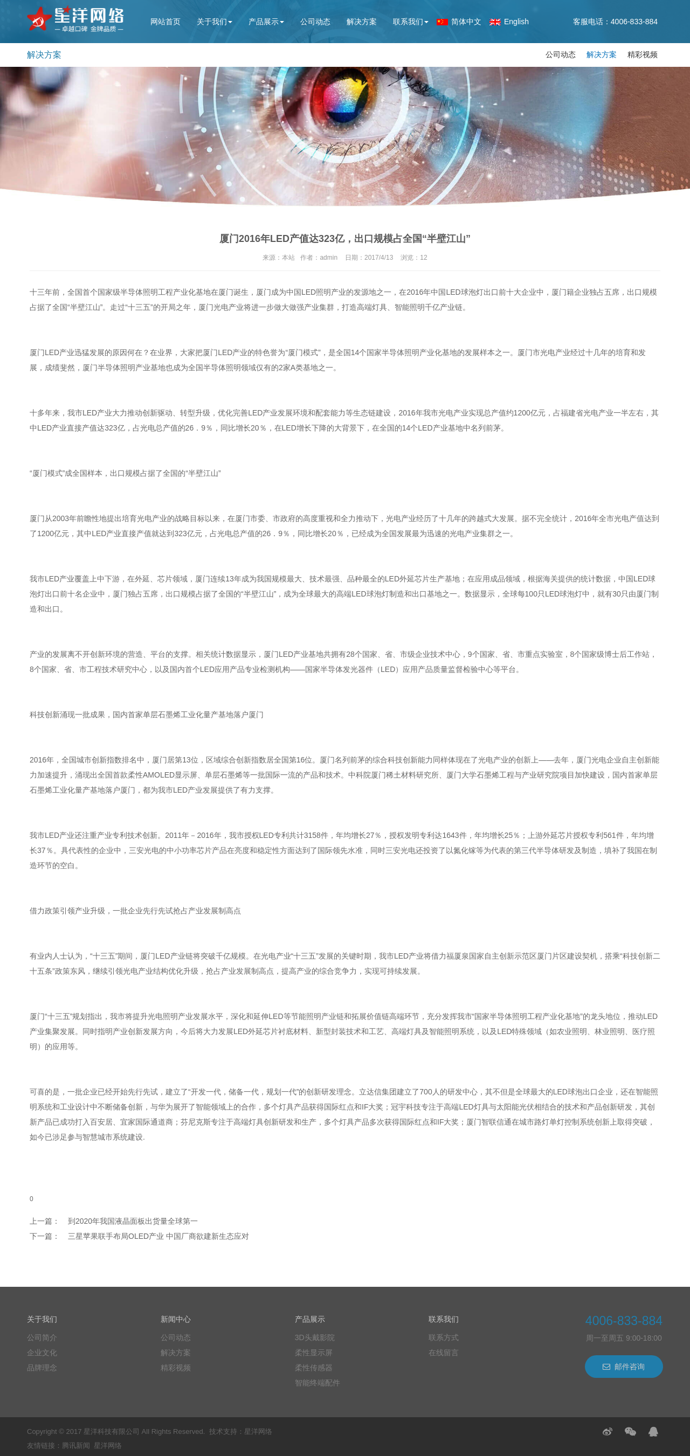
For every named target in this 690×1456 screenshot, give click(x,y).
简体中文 (466, 21)
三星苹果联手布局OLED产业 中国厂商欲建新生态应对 (158, 1236)
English (516, 21)
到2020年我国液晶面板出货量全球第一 (133, 1221)
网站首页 (165, 21)
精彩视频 (642, 54)
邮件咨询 (624, 1366)
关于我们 (214, 21)
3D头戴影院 (315, 1337)
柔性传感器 (314, 1367)
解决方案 (362, 21)
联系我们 (411, 21)
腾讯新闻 (76, 1445)
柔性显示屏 (314, 1352)
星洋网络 (258, 1431)
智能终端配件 (317, 1382)
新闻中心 (176, 1319)
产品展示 (266, 21)
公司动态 (315, 21)
